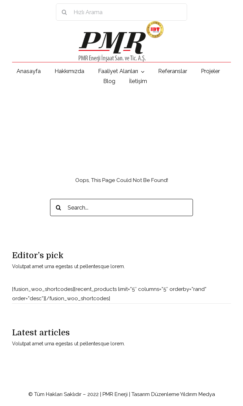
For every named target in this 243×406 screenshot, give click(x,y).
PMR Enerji (115, 394)
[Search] (64, 12)
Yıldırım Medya (197, 394)
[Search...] (121, 207)
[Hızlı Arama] (121, 12)
